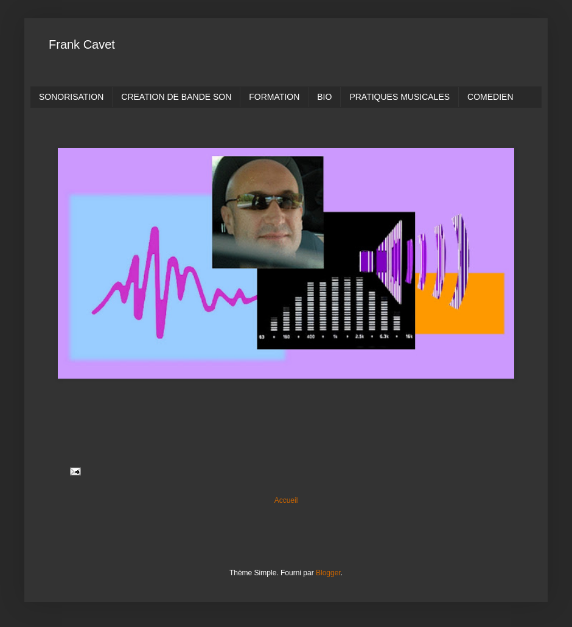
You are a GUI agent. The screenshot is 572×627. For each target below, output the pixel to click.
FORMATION (274, 97)
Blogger (328, 573)
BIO (324, 97)
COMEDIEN (490, 97)
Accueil (286, 500)
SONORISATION (71, 97)
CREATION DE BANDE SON (176, 97)
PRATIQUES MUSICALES (399, 97)
